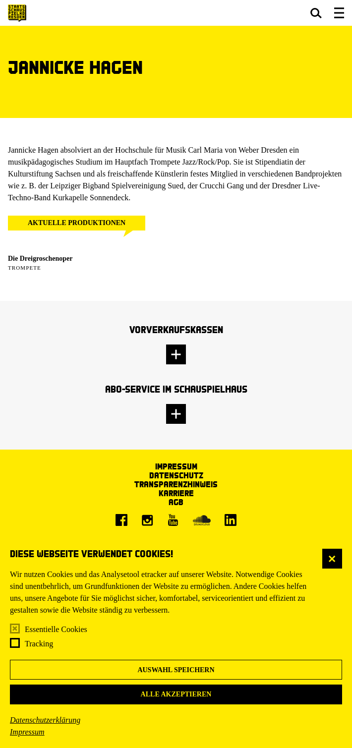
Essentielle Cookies (56, 629)
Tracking (39, 643)
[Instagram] (147, 520)
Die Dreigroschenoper (40, 258)
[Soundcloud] (202, 520)
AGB (176, 502)
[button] (316, 12)
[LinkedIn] (230, 520)
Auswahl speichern (175, 670)
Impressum (27, 732)
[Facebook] (121, 520)
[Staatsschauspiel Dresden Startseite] (17, 13)
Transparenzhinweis (176, 484)
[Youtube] (173, 520)
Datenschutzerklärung (45, 720)
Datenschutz (176, 475)
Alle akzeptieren (176, 694)
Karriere (176, 493)
